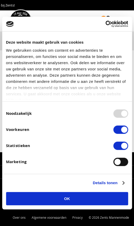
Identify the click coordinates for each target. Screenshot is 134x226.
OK (67, 198)
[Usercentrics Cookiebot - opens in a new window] (105, 24)
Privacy (77, 217)
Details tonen (105, 183)
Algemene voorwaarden (49, 217)
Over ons (19, 217)
